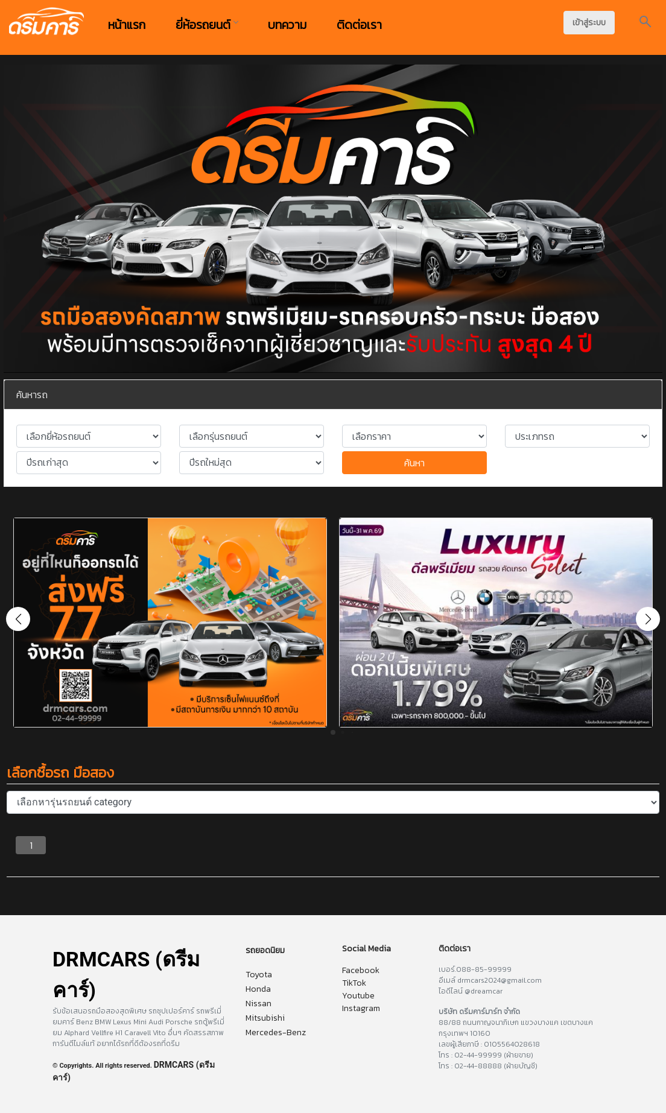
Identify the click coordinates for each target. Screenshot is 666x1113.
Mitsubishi (265, 1018)
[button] (648, 619)
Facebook (360, 970)
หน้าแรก (126, 25)
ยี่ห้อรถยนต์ (207, 25)
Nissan (258, 1003)
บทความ (287, 25)
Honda (258, 989)
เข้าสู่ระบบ (589, 22)
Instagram (361, 1008)
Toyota (259, 974)
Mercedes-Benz (276, 1032)
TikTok (354, 983)
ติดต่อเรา (359, 25)
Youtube (358, 995)
